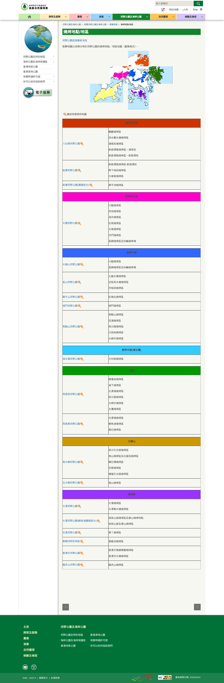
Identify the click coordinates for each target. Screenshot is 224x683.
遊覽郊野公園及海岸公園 (95, 24)
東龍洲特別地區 (71, 541)
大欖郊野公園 (70, 223)
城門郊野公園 (70, 305)
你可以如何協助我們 (101, 645)
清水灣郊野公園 (71, 359)
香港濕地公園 (97, 634)
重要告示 (43, 678)
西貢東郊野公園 (71, 424)
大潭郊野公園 (70, 506)
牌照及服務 (30, 632)
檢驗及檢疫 (30, 655)
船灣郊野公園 (70, 170)
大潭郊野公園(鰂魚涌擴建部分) (80, 520)
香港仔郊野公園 (71, 553)
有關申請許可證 (99, 640)
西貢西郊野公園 (71, 394)
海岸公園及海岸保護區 (73, 640)
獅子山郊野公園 (71, 297)
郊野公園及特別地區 (72, 634)
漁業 (26, 644)
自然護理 (29, 649)
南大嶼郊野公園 (71, 462)
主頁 (26, 626)
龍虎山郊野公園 (71, 564)
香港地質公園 (68, 645)
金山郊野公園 (70, 282)
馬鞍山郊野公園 (71, 326)
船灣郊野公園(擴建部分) (76, 185)
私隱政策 (55, 678)
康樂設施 (114, 24)
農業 (26, 638)
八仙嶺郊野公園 (71, 143)
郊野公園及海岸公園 (72, 24)
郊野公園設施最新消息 (74, 40)
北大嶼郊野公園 (71, 482)
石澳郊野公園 (70, 532)
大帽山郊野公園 (71, 264)
